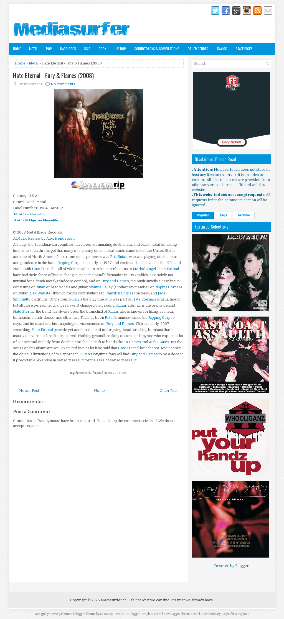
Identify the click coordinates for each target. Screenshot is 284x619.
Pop (49, 48)
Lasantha (106, 614)
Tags (223, 215)
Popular (203, 215)
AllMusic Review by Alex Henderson (44, 238)
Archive (244, 215)
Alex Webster (40, 293)
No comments (63, 84)
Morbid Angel (144, 269)
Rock (102, 48)
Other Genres (198, 48)
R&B (87, 48)
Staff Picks (244, 48)
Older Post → (171, 391)
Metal (33, 48)
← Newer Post (27, 391)
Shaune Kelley (101, 287)
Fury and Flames (115, 281)
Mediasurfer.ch (113, 600)
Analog (222, 48)
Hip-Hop (120, 48)
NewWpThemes (60, 614)
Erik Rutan (118, 257)
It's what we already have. (192, 600)
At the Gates (159, 342)
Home (17, 48)
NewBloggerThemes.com (181, 614)
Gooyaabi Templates (235, 614)
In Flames (132, 342)
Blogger (241, 566)
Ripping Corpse (70, 263)
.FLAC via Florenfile (29, 214)
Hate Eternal (42, 269)
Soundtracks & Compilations (156, 48)
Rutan (40, 287)
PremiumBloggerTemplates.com (138, 614)
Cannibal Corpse (119, 293)
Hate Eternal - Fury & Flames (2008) (53, 75)
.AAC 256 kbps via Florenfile (35, 220)
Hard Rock (68, 48)
